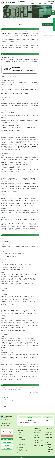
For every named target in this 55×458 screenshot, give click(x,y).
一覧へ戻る (4, 406)
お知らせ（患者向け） (49, 447)
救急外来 (36, 435)
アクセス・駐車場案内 (22, 445)
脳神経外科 (6, 399)
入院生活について (48, 432)
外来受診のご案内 (37, 428)
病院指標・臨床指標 (21, 444)
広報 (18, 452)
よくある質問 (47, 441)
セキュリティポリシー (49, 451)
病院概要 (19, 435)
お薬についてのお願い (39, 440)
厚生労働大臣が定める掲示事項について (25, 450)
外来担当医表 (37, 434)
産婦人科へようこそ (7, 442)
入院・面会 (39, 3)
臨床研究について (21, 449)
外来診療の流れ (38, 432)
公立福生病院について (21, 430)
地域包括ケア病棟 (48, 437)
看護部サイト (7, 436)
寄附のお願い (20, 447)
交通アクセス (51, 1)
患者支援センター (38, 442)
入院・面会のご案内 (49, 428)
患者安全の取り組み (21, 439)
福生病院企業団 (7, 448)
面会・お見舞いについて (49, 435)
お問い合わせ (47, 446)
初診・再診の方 (38, 430)
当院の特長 (20, 437)
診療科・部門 (45, 3)
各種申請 (36, 438)
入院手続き (47, 430)
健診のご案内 (37, 437)
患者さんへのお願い (21, 440)
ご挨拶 (19, 434)
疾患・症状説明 (11, 18)
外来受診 (33, 3)
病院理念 (19, 432)
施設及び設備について (49, 434)
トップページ (5, 18)
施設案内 (19, 442)
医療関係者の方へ (6, 439)
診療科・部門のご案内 (38, 445)
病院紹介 (52, 3)
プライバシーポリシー (49, 449)
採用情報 (7, 445)
